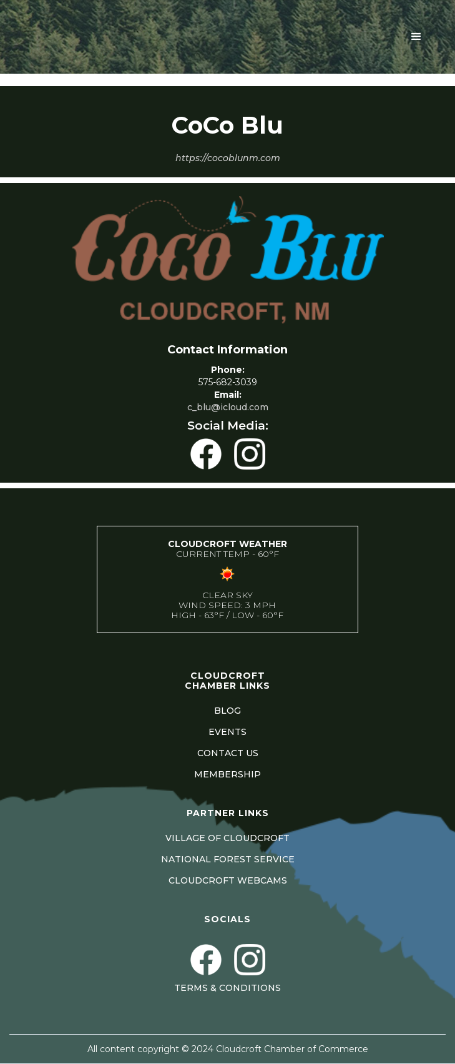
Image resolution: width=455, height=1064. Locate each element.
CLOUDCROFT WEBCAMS (228, 880)
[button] (416, 37)
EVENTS (227, 732)
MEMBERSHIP (227, 774)
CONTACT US (227, 753)
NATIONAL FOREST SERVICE (228, 859)
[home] (119, 37)
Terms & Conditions (227, 988)
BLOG (227, 711)
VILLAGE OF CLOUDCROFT (227, 838)
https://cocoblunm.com (227, 158)
